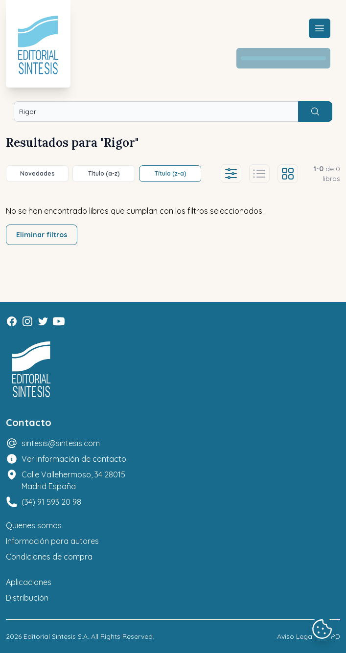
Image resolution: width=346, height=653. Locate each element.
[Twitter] (43, 321)
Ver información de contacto (74, 459)
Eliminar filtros (41, 234)
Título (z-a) (170, 173)
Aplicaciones (28, 582)
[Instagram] (27, 321)
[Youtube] (59, 321)
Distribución (27, 598)
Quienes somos (34, 525)
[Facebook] (12, 321)
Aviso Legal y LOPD (308, 636)
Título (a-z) (104, 173)
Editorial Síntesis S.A (55, 636)
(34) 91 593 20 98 (51, 502)
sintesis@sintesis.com (61, 443)
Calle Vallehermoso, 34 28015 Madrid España (73, 480)
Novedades (37, 173)
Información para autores (52, 541)
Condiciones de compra (49, 557)
